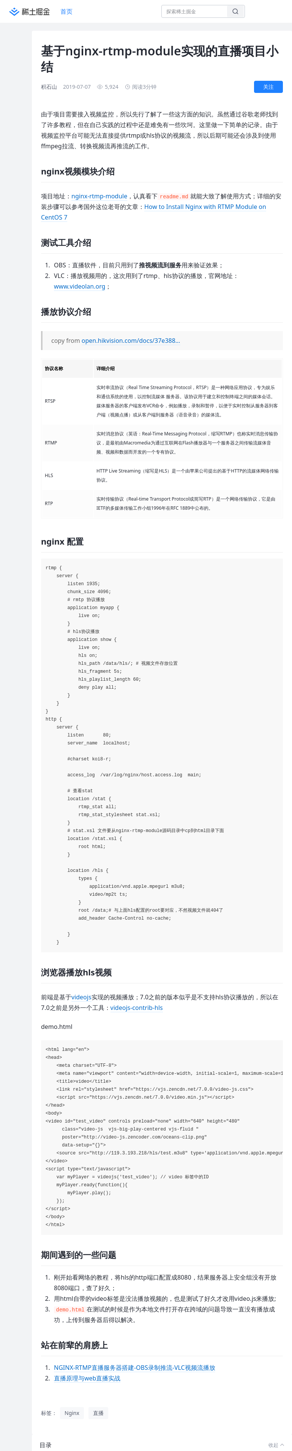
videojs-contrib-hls (136, 1007)
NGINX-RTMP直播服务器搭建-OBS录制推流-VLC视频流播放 (134, 1367)
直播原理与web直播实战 (87, 1378)
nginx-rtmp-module (99, 196)
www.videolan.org (79, 286)
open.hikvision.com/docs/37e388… (131, 340)
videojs (81, 997)
